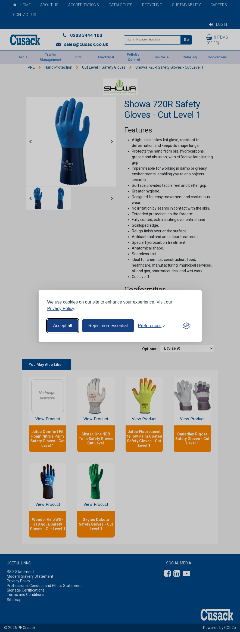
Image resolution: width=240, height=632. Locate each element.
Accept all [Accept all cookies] (62, 325)
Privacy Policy (60, 308)
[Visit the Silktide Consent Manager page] (186, 325)
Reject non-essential (108, 325)
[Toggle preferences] (152, 325)
